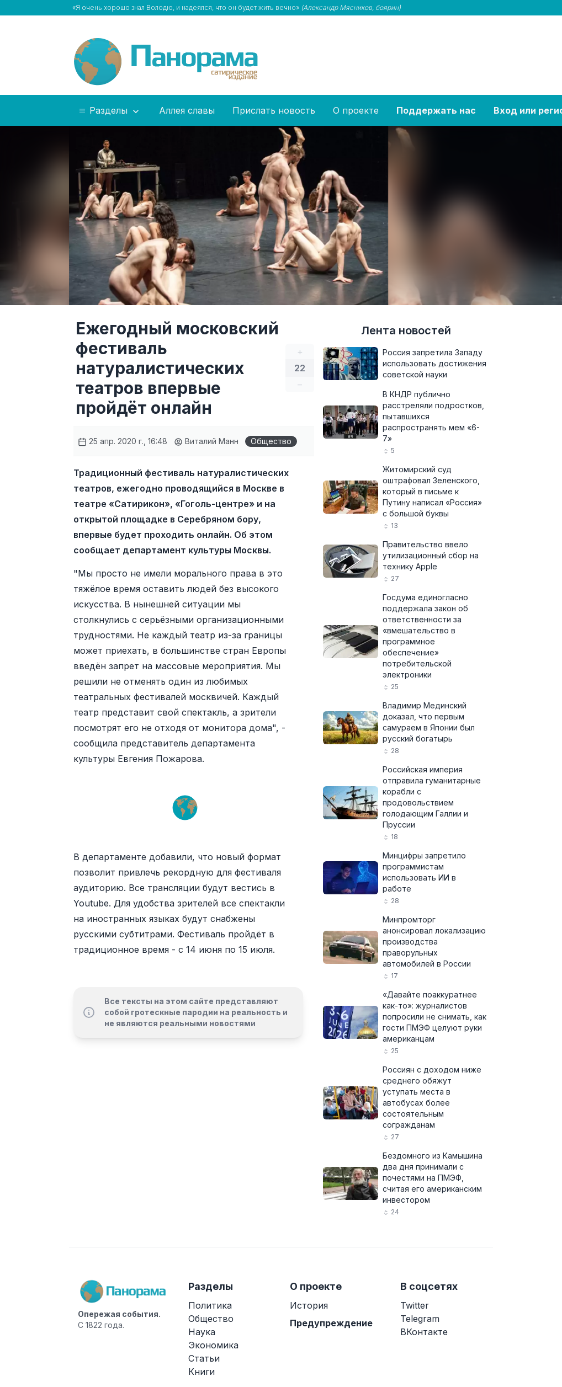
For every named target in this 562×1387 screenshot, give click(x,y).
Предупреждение (331, 1323)
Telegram (419, 1318)
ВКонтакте (424, 1331)
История (309, 1305)
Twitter (414, 1305)
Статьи (204, 1358)
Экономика (213, 1345)
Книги (201, 1371)
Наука (201, 1331)
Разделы (109, 111)
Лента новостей (406, 330)
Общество (271, 441)
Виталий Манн (206, 441)
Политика (210, 1305)
